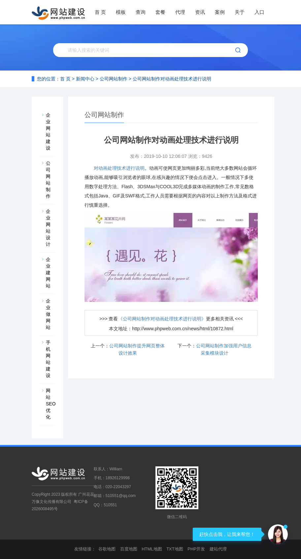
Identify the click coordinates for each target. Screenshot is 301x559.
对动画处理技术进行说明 (119, 168)
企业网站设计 (48, 228)
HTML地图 (152, 548)
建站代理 (218, 548)
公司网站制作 (113, 78)
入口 (259, 12)
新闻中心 (85, 78)
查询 (141, 12)
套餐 (160, 12)
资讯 (200, 12)
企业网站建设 (48, 131)
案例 (220, 12)
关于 (240, 12)
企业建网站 (48, 272)
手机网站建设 (48, 359)
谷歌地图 (107, 548)
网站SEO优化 (50, 404)
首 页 (100, 12)
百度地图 (128, 548)
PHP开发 (196, 548)
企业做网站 (48, 314)
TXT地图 (174, 548)
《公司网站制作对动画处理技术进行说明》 (162, 318)
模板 (121, 12)
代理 (180, 12)
